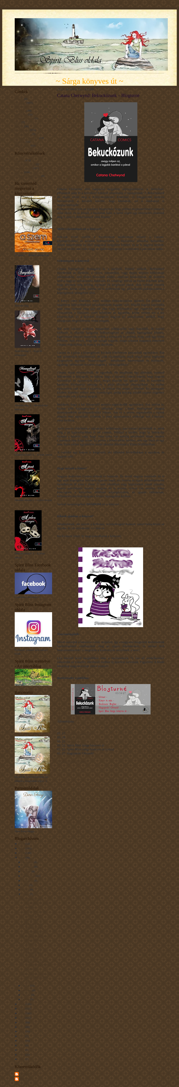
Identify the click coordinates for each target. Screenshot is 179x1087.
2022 (22, 1003)
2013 (22, 1045)
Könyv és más (76, 737)
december (28, 862)
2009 (22, 1059)
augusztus (28, 880)
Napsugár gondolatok (27, 137)
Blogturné (20, 102)
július (25, 885)
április (26, 985)
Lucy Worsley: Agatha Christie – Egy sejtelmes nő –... (34, 915)
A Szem (19, 98)
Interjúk (19, 126)
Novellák (20, 141)
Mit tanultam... (23, 133)
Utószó (71, 741)
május (26, 894)
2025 (22, 848)
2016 (22, 1031)
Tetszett (19, 172)
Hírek (18, 122)
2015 (22, 1036)
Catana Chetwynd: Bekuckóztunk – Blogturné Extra (33, 927)
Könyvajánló (22, 129)
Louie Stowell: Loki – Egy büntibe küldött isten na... (36, 977)
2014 (22, 1040)
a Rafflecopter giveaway (73, 761)
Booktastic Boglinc (79, 733)
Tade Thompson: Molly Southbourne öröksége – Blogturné (36, 964)
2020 (22, 1013)
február (26, 994)
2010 (22, 1054)
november (28, 866)
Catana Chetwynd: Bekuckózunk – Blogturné (32, 952)
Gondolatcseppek (24, 118)
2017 (22, 1026)
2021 (22, 1008)
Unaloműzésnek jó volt (28, 175)
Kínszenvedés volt (25, 164)
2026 (22, 843)
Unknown (25, 1078)
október (27, 871)
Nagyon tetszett (23, 168)
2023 (22, 857)
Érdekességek (22, 145)
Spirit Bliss (26, 1073)
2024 (22, 852)
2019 (22, 1017)
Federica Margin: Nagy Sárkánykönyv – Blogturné (35, 939)
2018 (22, 1022)
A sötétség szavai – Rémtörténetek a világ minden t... (36, 902)
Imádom (19, 160)
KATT (63, 540)
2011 (22, 1049)
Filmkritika (21, 114)
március (27, 990)
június (26, 889)
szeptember (29, 875)
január (26, 999)
